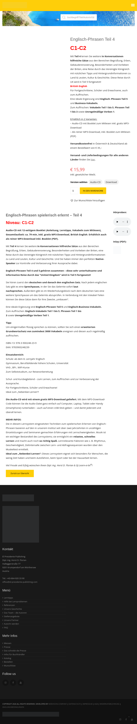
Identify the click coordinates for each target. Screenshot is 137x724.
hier (93, 159)
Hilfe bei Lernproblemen (15, 601)
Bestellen (8, 661)
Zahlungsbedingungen (13, 707)
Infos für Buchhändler (14, 654)
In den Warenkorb (93, 190)
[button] (87, 200)
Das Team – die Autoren (15, 612)
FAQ (6, 627)
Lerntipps (8, 597)
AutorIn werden (11, 623)
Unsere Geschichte (13, 608)
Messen (7, 643)
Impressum (87, 704)
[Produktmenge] (74, 190)
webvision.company (58, 704)
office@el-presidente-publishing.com (19, 581)
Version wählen (78, 182)
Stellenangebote (11, 616)
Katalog (7, 658)
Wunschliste (9, 665)
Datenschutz (75, 704)
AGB (96, 704)
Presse (7, 647)
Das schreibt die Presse (15, 650)
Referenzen (9, 605)
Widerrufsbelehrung (109, 704)
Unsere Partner (11, 620)
